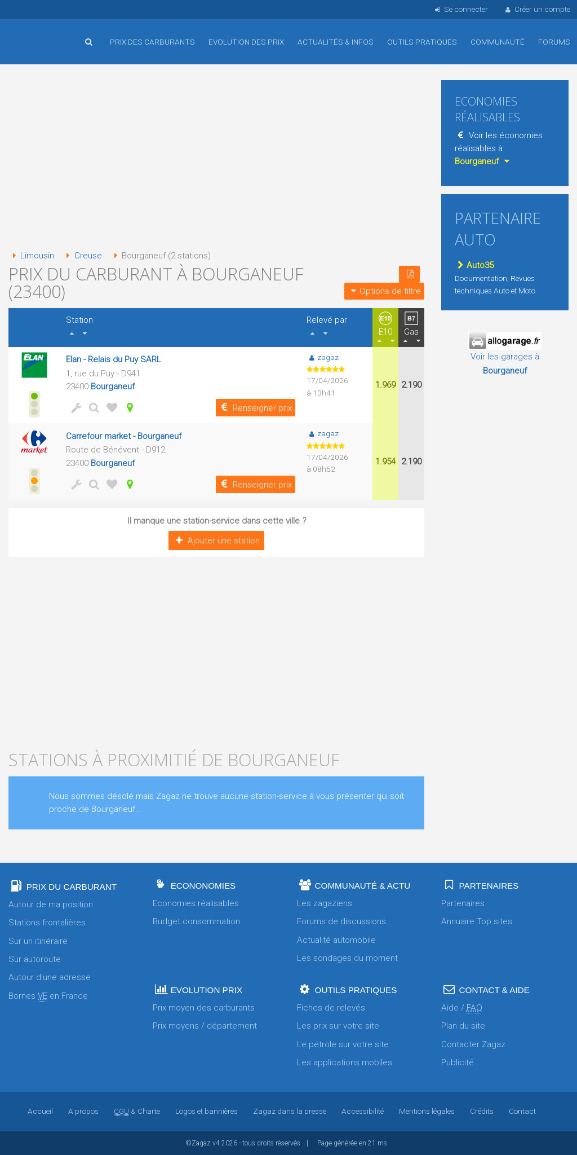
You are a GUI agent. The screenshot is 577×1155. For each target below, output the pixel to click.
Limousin (31, 256)
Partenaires (463, 903)
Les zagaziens (324, 903)
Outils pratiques (422, 41)
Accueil (45, 33)
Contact (522, 1111)
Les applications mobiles (344, 1062)
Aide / (461, 1008)
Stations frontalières (47, 922)
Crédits (482, 1111)
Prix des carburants (152, 41)
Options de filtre (384, 291)
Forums (554, 41)
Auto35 (474, 265)
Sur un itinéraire (38, 941)
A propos (83, 1111)
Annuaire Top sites (476, 921)
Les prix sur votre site (338, 1026)
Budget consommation (196, 921)
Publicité (457, 1062)
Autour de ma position (50, 904)
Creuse (81, 256)
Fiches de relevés (331, 1008)
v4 (216, 1143)
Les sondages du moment (347, 958)
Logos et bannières (206, 1111)
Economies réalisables (196, 903)
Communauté (498, 41)
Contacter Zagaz (473, 1044)
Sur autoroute (34, 959)
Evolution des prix (246, 41)
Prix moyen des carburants (204, 1008)
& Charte (137, 1111)
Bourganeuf (113, 386)
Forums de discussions (341, 921)
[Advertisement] (216, 158)
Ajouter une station (216, 540)
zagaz (323, 357)
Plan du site (463, 1026)
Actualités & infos (336, 41)
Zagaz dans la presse (289, 1111)
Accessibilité (362, 1111)
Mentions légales (427, 1111)
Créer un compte (537, 9)
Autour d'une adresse (49, 977)
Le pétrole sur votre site (343, 1044)
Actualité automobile (336, 940)
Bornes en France (48, 996)
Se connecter (460, 9)
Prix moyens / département (205, 1026)
